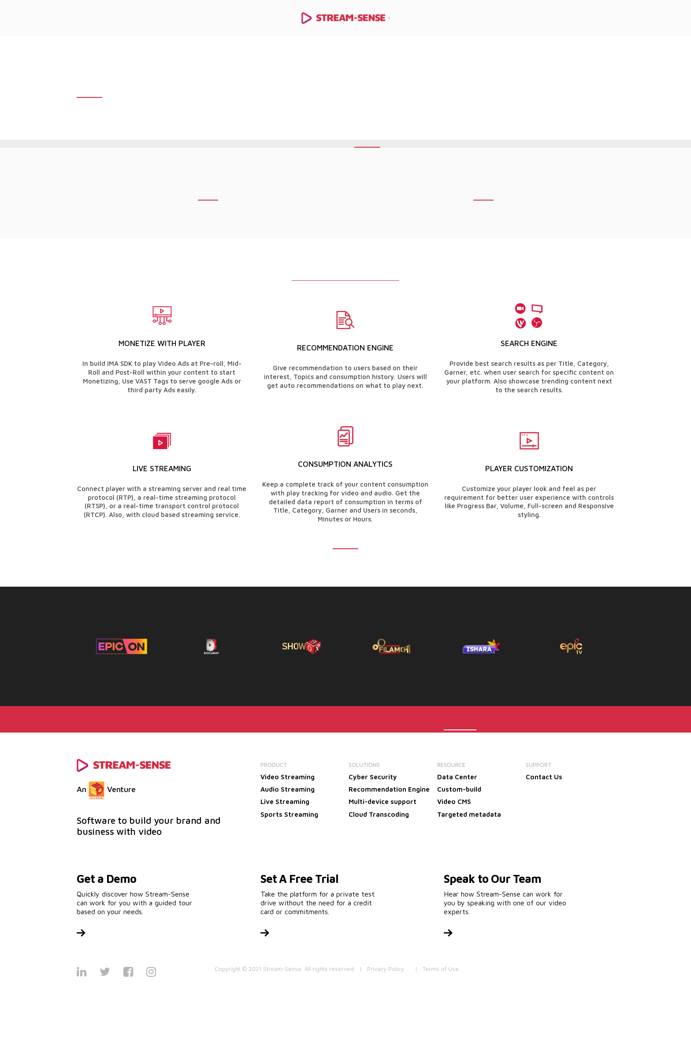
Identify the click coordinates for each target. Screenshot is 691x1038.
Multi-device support (382, 801)
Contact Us (544, 777)
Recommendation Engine (389, 789)
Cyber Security (373, 777)
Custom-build (459, 789)
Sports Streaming (289, 814)
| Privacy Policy (382, 968)
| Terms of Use (437, 968)
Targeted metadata (469, 814)
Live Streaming (284, 801)
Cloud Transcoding (379, 814)
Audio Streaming (287, 789)
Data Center (457, 777)
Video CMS (454, 801)
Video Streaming (287, 777)
